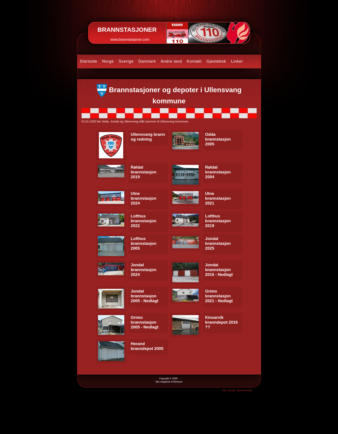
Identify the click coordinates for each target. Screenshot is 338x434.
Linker (237, 61)
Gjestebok (216, 61)
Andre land (171, 61)
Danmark (147, 61)
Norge (108, 61)
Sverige (126, 61)
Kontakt (194, 61)
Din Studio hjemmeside (237, 390)
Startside (88, 61)
